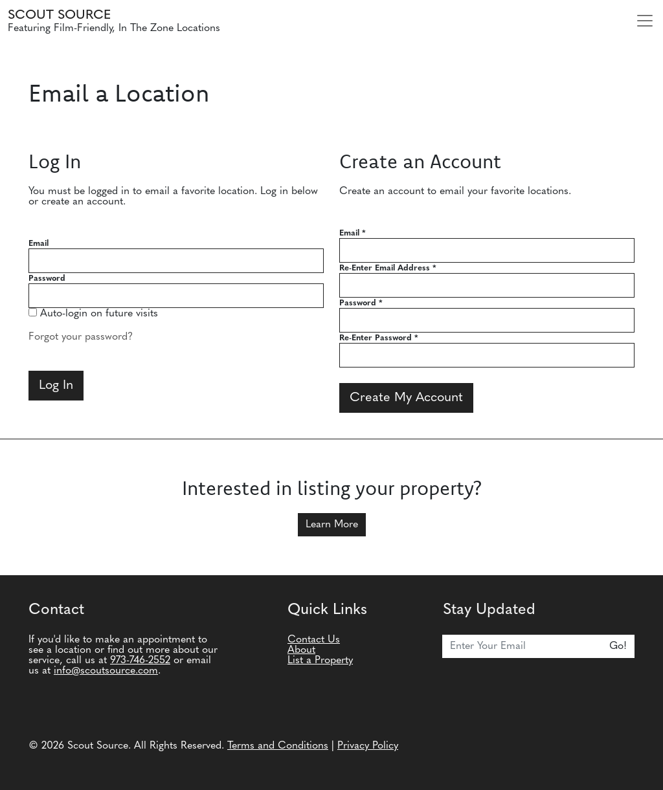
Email (38, 243)
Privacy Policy (367, 746)
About (301, 650)
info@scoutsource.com (106, 671)
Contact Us (313, 640)
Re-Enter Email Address (387, 268)
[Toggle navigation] (645, 21)
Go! (618, 646)
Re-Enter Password (378, 338)
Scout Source (59, 15)
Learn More (332, 525)
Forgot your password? (80, 337)
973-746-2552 (140, 660)
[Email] (522, 646)
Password (46, 278)
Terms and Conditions (277, 746)
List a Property (320, 660)
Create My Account (406, 397)
